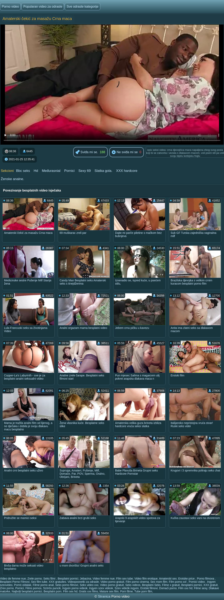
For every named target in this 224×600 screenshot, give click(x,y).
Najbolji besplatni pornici (27, 591)
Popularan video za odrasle (42, 6)
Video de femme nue (13, 578)
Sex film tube (39, 581)
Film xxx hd (185, 588)
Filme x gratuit (171, 585)
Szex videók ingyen (127, 588)
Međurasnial (51, 171)
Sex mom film (158, 581)
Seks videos (132, 585)
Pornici (69, 171)
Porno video (10, 6)
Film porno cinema (137, 581)
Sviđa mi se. (87, 152)
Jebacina (85, 578)
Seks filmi (49, 578)
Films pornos (33, 588)
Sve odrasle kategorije (82, 6)
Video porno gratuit (112, 581)
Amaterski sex (168, 578)
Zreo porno (7, 588)
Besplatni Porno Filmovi (14, 581)
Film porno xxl (178, 581)
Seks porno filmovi (66, 585)
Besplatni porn (53, 591)
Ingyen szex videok (101, 588)
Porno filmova (206, 578)
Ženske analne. (12, 179)
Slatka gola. (103, 171)
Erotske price (187, 578)
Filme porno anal (43, 585)
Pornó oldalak (22, 585)
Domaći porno (168, 588)
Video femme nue (104, 578)
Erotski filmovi (149, 588)
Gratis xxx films (88, 591)
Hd (36, 171)
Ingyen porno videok (74, 588)
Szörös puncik (52, 588)
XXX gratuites (57, 581)
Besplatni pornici (68, 578)
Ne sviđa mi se (125, 152)
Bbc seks (23, 171)
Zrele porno (34, 578)
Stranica (104, 596)
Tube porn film (143, 591)
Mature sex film (109, 591)
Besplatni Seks (151, 585)
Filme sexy (200, 588)
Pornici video (197, 581)
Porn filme (126, 591)
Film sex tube (124, 578)
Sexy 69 (84, 171)
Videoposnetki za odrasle (83, 581)
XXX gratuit (211, 585)
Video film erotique (146, 578)
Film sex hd (70, 591)
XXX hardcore (126, 171)
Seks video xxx (89, 585)
